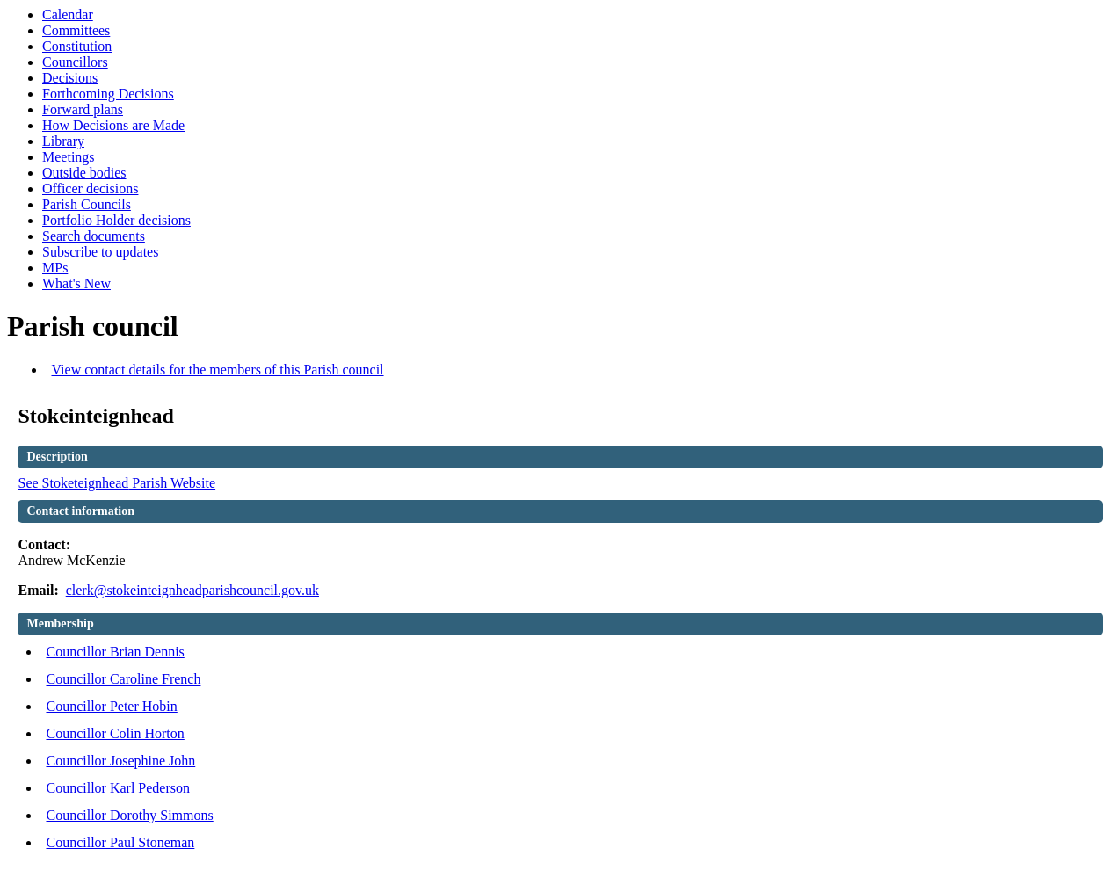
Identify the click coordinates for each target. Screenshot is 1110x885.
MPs (55, 267)
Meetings (68, 156)
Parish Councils (86, 204)
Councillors (75, 61)
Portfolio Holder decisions (116, 220)
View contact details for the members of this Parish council (217, 369)
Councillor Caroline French (123, 678)
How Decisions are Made (113, 125)
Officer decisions (90, 188)
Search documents (93, 236)
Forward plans (82, 109)
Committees (76, 30)
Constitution (77, 46)
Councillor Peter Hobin (111, 706)
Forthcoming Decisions (108, 93)
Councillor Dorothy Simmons (129, 815)
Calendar (67, 14)
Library (63, 141)
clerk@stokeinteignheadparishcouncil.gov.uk (192, 590)
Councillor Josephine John (120, 760)
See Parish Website (116, 482)
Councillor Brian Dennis (115, 651)
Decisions (70, 77)
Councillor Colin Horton (115, 733)
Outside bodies (84, 172)
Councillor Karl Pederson (118, 787)
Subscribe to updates (100, 251)
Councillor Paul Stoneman (120, 842)
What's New (76, 283)
